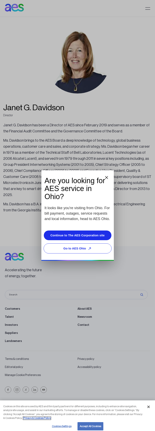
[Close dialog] (106, 177)
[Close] (148, 410)
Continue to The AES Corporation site (77, 235)
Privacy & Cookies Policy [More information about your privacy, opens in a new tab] (37, 421)
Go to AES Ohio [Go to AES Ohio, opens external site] (77, 248)
